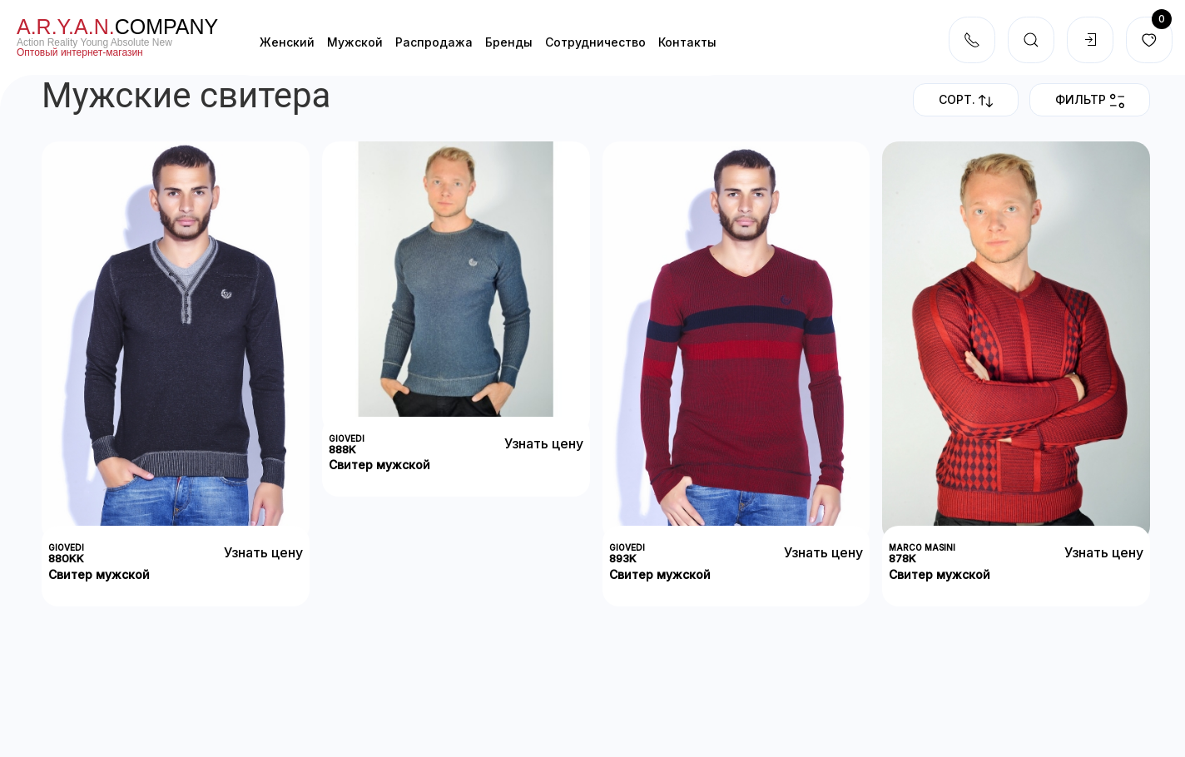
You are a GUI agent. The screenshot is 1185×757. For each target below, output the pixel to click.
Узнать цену (263, 552)
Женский (287, 42)
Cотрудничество (595, 42)
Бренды (509, 42)
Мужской (355, 42)
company (117, 26)
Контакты (687, 42)
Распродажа (434, 42)
